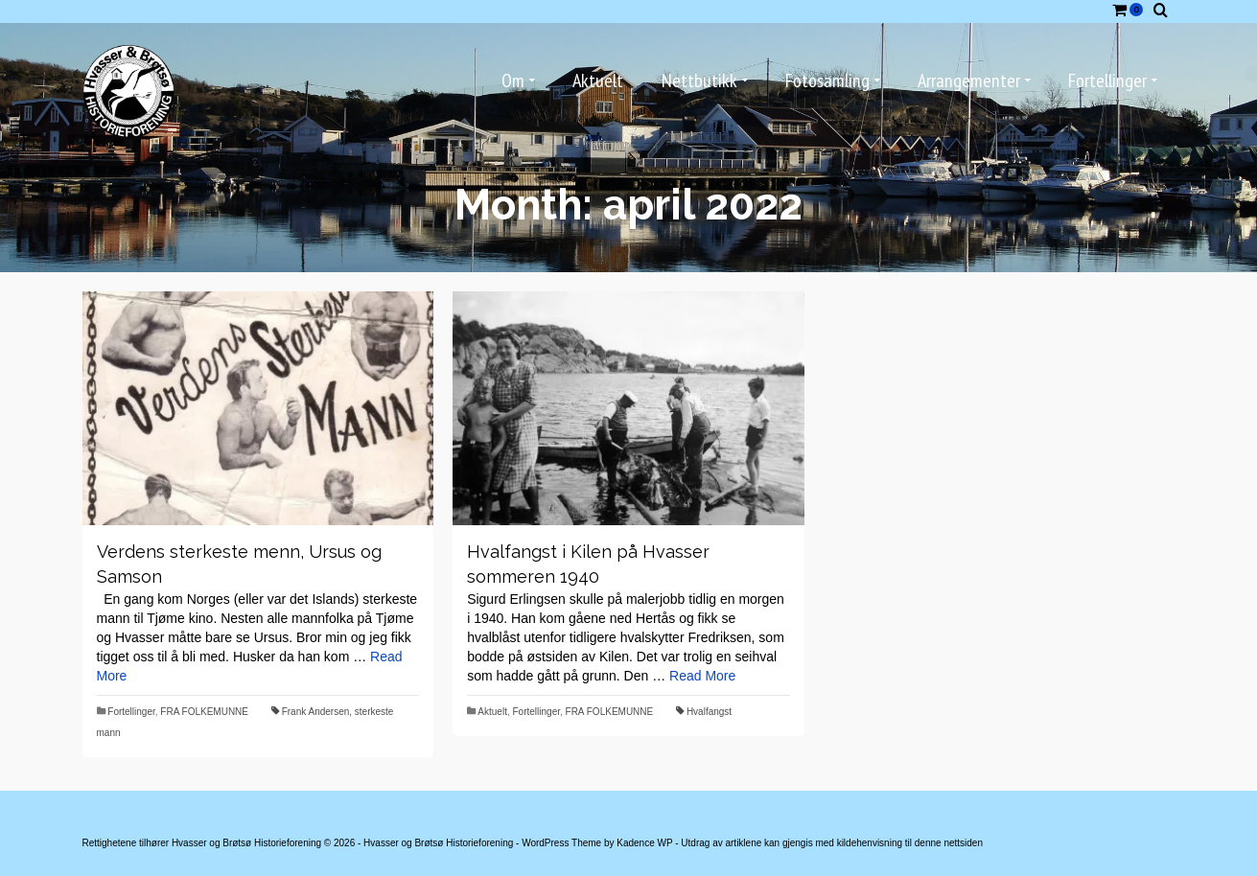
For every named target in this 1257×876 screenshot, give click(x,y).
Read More (702, 675)
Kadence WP (644, 843)
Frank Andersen (316, 711)
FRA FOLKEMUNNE (204, 711)
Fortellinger (130, 711)
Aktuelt (492, 711)
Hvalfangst (709, 711)
